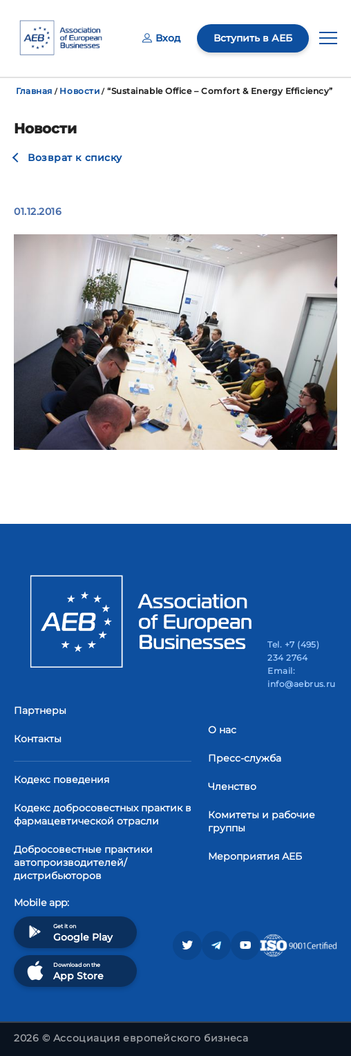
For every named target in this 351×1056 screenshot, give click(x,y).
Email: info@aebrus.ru (301, 677)
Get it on (68, 932)
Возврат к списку (75, 157)
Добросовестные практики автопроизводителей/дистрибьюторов (83, 862)
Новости (79, 91)
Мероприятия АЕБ (255, 856)
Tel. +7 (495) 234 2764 (293, 651)
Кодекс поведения (61, 779)
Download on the (64, 970)
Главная (34, 91)
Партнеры (40, 710)
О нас (222, 730)
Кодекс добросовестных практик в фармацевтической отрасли (102, 814)
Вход (161, 38)
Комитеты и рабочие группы (261, 821)
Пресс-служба (244, 758)
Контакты (37, 739)
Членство (232, 786)
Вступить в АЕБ (253, 38)
